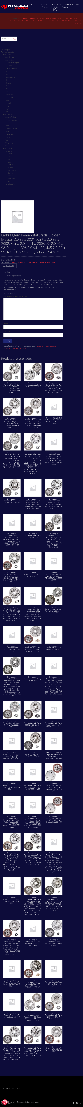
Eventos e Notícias (72, 4)
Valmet (10, 168)
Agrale (10, 153)
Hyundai (8, 83)
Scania (8, 137)
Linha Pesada (8, 114)
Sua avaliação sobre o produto (16, 296)
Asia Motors (10, 60)
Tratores (9, 151)
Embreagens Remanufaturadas (35, 262)
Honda (8, 80)
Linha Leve (7, 54)
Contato (65, 7)
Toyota (8, 109)
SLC (9, 181)
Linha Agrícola (8, 149)
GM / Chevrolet (11, 77)
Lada (7, 91)
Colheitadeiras (11, 170)
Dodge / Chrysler (12, 120)
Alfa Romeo (10, 57)
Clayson (10, 173)
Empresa (44, 4)
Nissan (8, 100)
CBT (9, 156)
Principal (34, 4)
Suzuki (8, 106)
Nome (6, 323)
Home (7, 18)
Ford (7, 74)
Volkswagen (10, 143)
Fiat (7, 71)
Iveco (7, 86)
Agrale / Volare (11, 117)
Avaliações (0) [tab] (8, 266)
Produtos (55, 4)
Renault (8, 103)
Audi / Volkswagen (12, 63)
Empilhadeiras (11, 184)
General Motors (11, 128)
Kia (7, 89)
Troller (8, 112)
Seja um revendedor (50, 7)
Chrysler (9, 65)
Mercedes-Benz (11, 94)
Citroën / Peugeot (12, 68)
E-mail (6, 332)
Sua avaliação (9, 294)
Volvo (8, 146)
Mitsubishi (9, 97)
